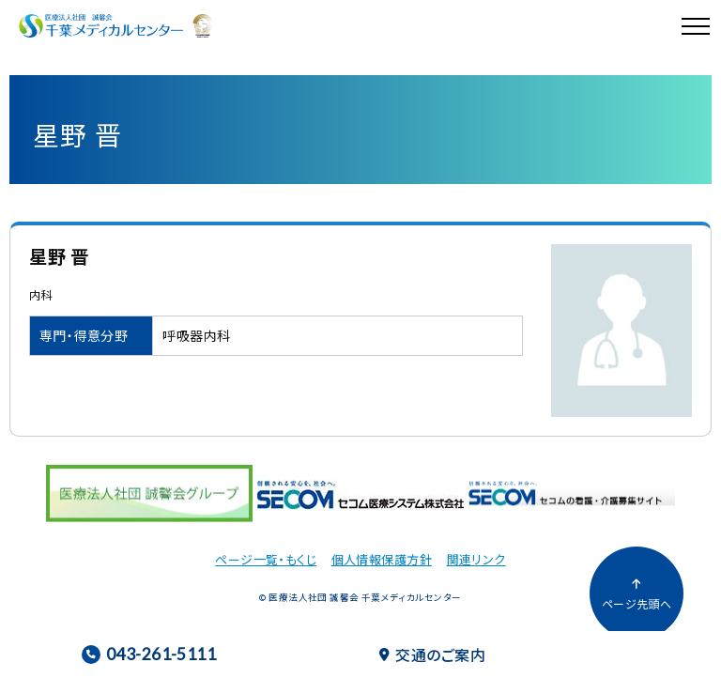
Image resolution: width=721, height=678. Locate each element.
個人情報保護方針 (381, 559)
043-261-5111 (149, 654)
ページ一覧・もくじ (265, 559)
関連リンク (476, 559)
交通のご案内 (432, 654)
